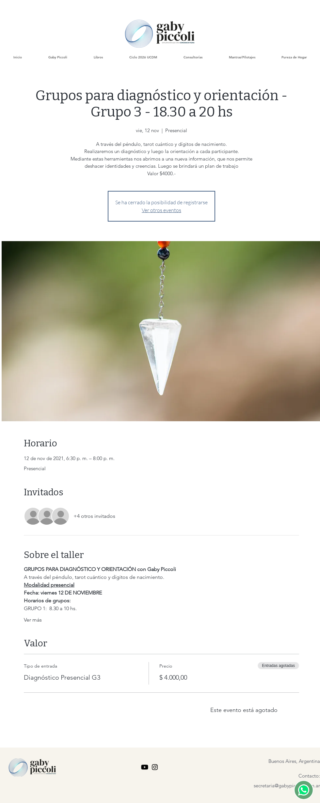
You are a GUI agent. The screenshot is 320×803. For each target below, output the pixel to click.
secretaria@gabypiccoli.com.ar (287, 785)
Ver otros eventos (161, 210)
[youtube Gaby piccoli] (145, 767)
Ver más (33, 620)
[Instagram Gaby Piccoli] (155, 767)
